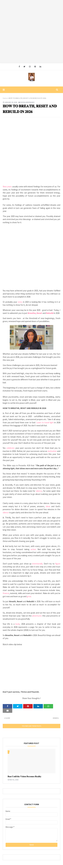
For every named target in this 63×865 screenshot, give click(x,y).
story (20, 302)
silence (39, 491)
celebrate (10, 448)
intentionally (37, 563)
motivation (52, 451)
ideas (48, 506)
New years (7, 186)
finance (6, 593)
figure (57, 563)
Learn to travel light (45, 422)
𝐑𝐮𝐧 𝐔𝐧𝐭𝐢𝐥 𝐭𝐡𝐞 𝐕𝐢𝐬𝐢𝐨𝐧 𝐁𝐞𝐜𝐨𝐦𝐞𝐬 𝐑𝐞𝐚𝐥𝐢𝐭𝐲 (24, 776)
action (33, 549)
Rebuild (50, 313)
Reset (40, 313)
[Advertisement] (31, 31)
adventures (37, 615)
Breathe (32, 313)
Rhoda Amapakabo (27, 102)
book (17, 624)
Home (5, 98)
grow (29, 596)
